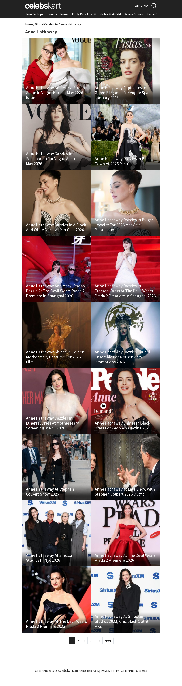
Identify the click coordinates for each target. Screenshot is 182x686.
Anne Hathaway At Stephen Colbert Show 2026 (50, 498)
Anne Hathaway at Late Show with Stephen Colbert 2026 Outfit (125, 498)
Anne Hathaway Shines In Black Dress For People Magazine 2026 (123, 431)
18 (98, 649)
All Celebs (141, 6)
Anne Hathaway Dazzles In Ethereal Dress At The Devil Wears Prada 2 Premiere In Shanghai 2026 (125, 294)
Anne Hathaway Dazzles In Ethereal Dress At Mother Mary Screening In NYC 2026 (52, 428)
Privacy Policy (110, 679)
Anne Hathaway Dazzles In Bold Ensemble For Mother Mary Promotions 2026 (122, 361)
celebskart (65, 679)
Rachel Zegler (156, 14)
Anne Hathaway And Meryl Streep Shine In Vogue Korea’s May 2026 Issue (55, 93)
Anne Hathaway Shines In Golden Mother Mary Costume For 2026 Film (55, 361)
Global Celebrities (47, 24)
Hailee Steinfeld (110, 14)
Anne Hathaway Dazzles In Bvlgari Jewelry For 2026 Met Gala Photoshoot (124, 227)
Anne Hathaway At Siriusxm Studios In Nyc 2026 (50, 565)
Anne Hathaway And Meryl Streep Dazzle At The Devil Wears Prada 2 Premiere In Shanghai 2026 (55, 294)
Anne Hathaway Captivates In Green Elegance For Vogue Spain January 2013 (123, 93)
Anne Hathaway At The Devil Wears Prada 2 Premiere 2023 (56, 632)
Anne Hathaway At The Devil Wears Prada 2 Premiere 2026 (125, 565)
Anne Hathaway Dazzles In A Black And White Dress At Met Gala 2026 (56, 230)
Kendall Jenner (58, 14)
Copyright (127, 679)
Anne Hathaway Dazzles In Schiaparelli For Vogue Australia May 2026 (54, 160)
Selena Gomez (133, 14)
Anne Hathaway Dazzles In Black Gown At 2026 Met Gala (123, 163)
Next (108, 649)
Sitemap (141, 679)
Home (29, 24)
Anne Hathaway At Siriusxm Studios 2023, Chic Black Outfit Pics (122, 629)
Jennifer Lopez (35, 14)
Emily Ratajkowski (84, 14)
